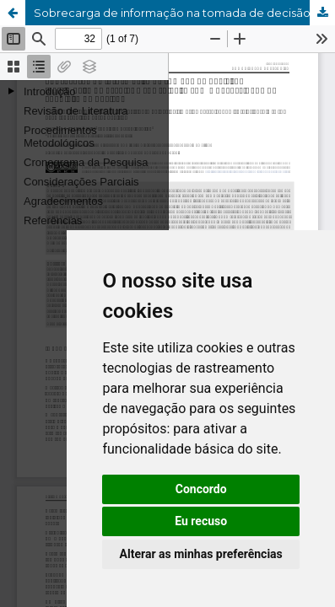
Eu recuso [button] (201, 521)
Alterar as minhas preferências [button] (201, 554)
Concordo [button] (201, 489)
